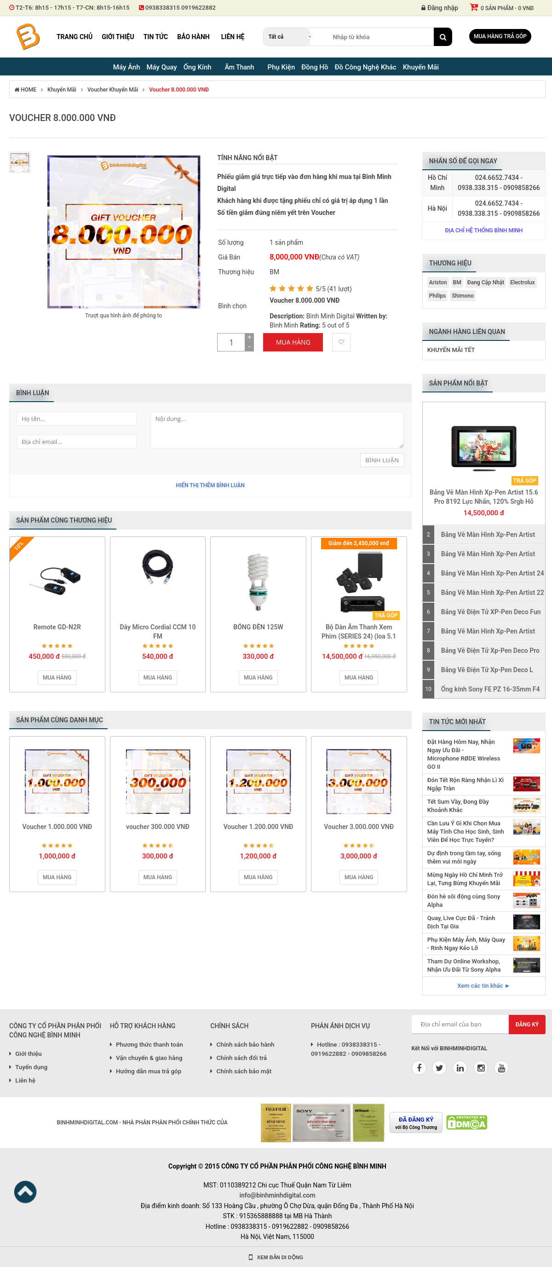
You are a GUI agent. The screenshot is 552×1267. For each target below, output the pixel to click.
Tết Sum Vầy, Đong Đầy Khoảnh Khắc (458, 805)
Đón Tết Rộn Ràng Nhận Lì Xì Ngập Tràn (465, 784)
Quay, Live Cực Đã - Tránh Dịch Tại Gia (461, 922)
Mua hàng (57, 677)
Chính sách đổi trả (238, 1057)
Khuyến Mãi (61, 89)
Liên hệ (233, 36)
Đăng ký (527, 1024)
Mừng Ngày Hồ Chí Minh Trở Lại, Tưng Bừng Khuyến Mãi (465, 879)
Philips (437, 296)
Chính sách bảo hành (242, 1044)
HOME (25, 89)
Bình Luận (382, 460)
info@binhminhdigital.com (277, 1195)
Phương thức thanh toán (146, 1044)
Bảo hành (193, 36)
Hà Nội (437, 208)
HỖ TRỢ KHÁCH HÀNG (143, 1026)
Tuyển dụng (28, 1067)
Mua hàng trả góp (500, 36)
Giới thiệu (118, 36)
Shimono (463, 296)
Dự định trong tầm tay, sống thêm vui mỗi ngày (464, 857)
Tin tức (156, 36)
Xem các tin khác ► (483, 985)
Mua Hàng (293, 342)
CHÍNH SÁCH (229, 1026)
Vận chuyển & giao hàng (146, 1057)
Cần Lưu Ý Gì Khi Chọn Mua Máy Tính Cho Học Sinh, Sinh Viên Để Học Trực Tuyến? (465, 831)
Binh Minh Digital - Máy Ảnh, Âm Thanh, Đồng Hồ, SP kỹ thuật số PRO (28, 37)
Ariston (438, 282)
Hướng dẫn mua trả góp (146, 1071)
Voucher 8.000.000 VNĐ (179, 89)
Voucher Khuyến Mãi (112, 89)
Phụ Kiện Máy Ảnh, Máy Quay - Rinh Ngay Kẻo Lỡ (466, 943)
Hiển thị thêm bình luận (210, 485)
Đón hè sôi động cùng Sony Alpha (463, 900)
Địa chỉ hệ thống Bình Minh (484, 230)
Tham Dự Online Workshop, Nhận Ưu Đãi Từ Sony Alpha (464, 965)
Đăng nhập (439, 8)
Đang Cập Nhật (486, 282)
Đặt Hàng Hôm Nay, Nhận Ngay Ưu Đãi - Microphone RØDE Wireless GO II (463, 754)
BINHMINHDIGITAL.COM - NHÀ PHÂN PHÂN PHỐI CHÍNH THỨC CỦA (142, 1122)
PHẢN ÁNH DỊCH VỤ (340, 1026)
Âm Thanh (239, 67)
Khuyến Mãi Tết (451, 349)
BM (457, 282)
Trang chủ (74, 36)
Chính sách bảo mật (240, 1071)
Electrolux (522, 282)
